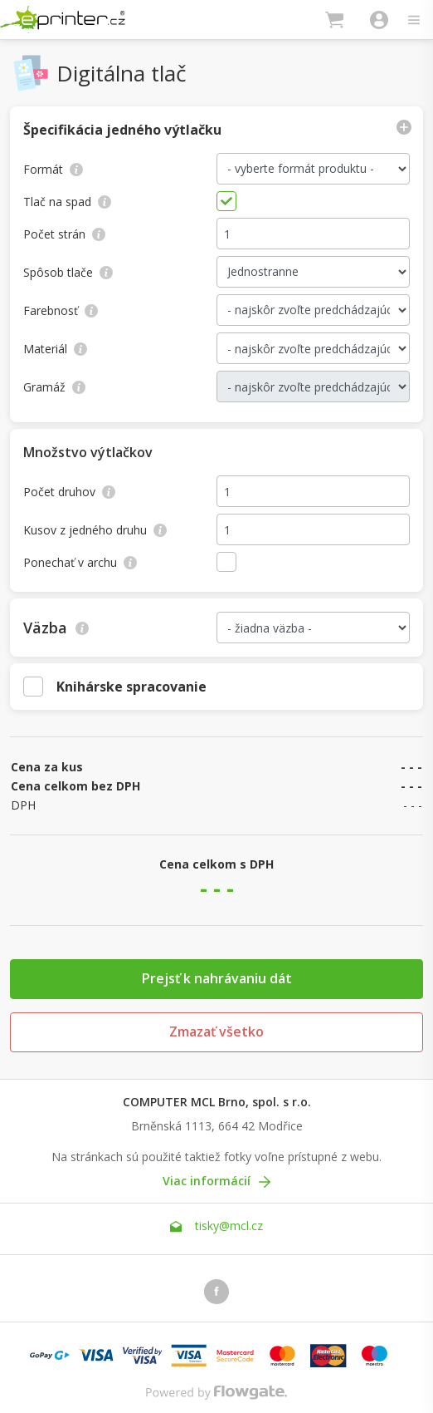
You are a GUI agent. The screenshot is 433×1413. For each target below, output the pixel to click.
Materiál (55, 349)
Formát (53, 169)
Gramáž (54, 387)
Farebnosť (60, 310)
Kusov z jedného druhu (95, 530)
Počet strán (64, 234)
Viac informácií (216, 1181)
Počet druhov (69, 492)
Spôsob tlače (68, 272)
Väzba (56, 628)
